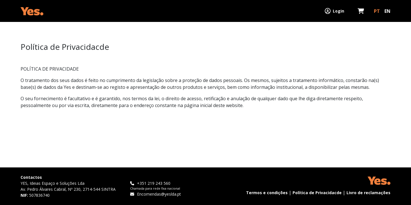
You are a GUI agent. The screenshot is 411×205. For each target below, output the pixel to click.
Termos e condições (267, 192)
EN (387, 11)
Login (334, 11)
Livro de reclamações (368, 192)
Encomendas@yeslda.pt (155, 194)
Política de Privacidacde (317, 192)
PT (377, 11)
